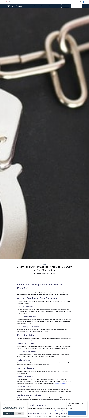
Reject (19, 413)
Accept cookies (8, 413)
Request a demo (76, 6)
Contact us (65, 6)
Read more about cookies (13, 410)
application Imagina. (59, 410)
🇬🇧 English (8, 1)
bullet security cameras (60, 383)
